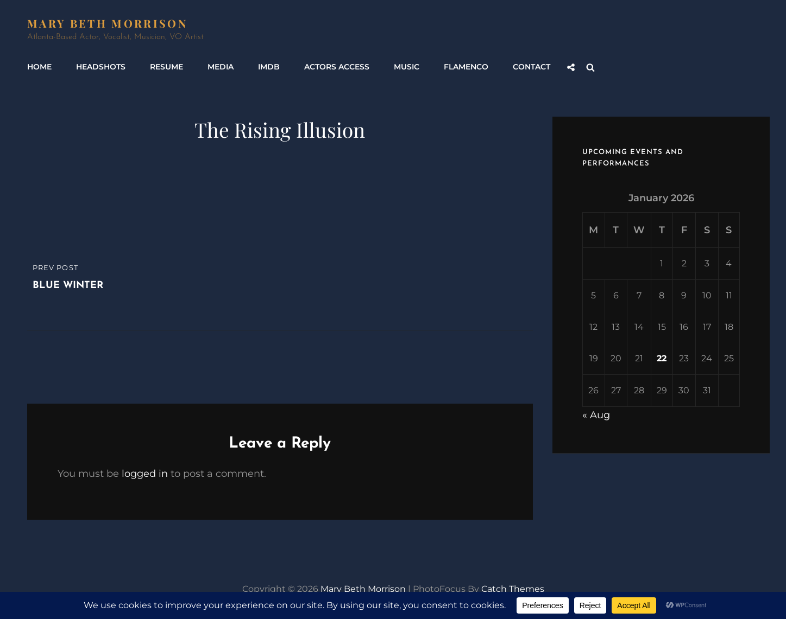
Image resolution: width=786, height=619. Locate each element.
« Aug (596, 415)
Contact (531, 67)
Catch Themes (512, 589)
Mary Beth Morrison (107, 23)
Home (39, 67)
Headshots (100, 67)
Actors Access (336, 67)
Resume (166, 67)
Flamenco (466, 67)
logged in (145, 474)
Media (220, 67)
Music (406, 67)
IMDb (269, 67)
